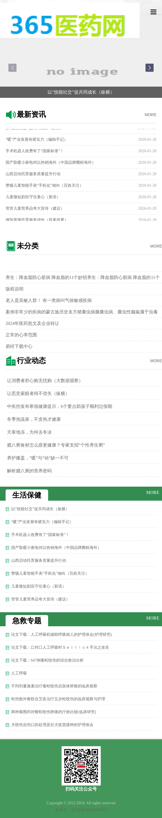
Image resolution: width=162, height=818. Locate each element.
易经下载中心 (19, 346)
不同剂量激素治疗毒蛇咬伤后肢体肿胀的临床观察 (54, 686)
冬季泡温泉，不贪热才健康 (34, 419)
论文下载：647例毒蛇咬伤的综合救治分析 (47, 660)
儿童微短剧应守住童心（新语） (33, 198)
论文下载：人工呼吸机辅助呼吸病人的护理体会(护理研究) (61, 634)
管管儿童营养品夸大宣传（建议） (35, 210)
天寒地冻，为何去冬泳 (29, 432)
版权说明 (15, 288)
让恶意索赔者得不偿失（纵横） (38, 393)
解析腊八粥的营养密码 (29, 470)
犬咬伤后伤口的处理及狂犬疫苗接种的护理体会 (52, 725)
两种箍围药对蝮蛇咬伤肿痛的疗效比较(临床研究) (53, 712)
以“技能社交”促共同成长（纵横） (81, 92)
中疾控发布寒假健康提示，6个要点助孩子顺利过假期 (59, 406)
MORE (150, 114)
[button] (149, 68)
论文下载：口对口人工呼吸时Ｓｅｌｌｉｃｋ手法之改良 (60, 647)
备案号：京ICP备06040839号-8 (81, 810)
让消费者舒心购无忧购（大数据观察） (45, 380)
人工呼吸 (19, 673)
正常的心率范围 (21, 334)
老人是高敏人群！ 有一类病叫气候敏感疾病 (49, 300)
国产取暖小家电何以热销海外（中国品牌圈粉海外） (51, 164)
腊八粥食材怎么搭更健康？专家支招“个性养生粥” (56, 445)
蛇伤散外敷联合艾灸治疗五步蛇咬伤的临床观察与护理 (58, 699)
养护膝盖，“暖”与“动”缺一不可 (38, 458)
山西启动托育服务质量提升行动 (33, 175)
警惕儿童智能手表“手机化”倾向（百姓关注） (44, 187)
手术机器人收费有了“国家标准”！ (35, 152)
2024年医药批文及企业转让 (32, 323)
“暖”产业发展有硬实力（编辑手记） (37, 141)
